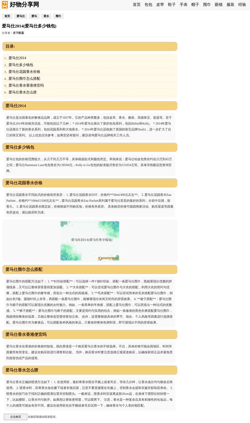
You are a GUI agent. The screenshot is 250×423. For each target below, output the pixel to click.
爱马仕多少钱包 (21, 65)
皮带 (160, 4)
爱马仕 (21, 16)
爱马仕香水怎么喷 (23, 92)
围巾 (207, 4)
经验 (242, 4)
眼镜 (219, 4)
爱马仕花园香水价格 (24, 72)
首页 (137, 4)
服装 (230, 4)
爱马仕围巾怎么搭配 (24, 78)
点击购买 (15, 416)
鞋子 (172, 4)
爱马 (34, 16)
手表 (184, 4)
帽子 (195, 4)
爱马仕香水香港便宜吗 (26, 85)
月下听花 (18, 33)
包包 (148, 4)
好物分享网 (24, 4)
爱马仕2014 (17, 58)
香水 (46, 16)
